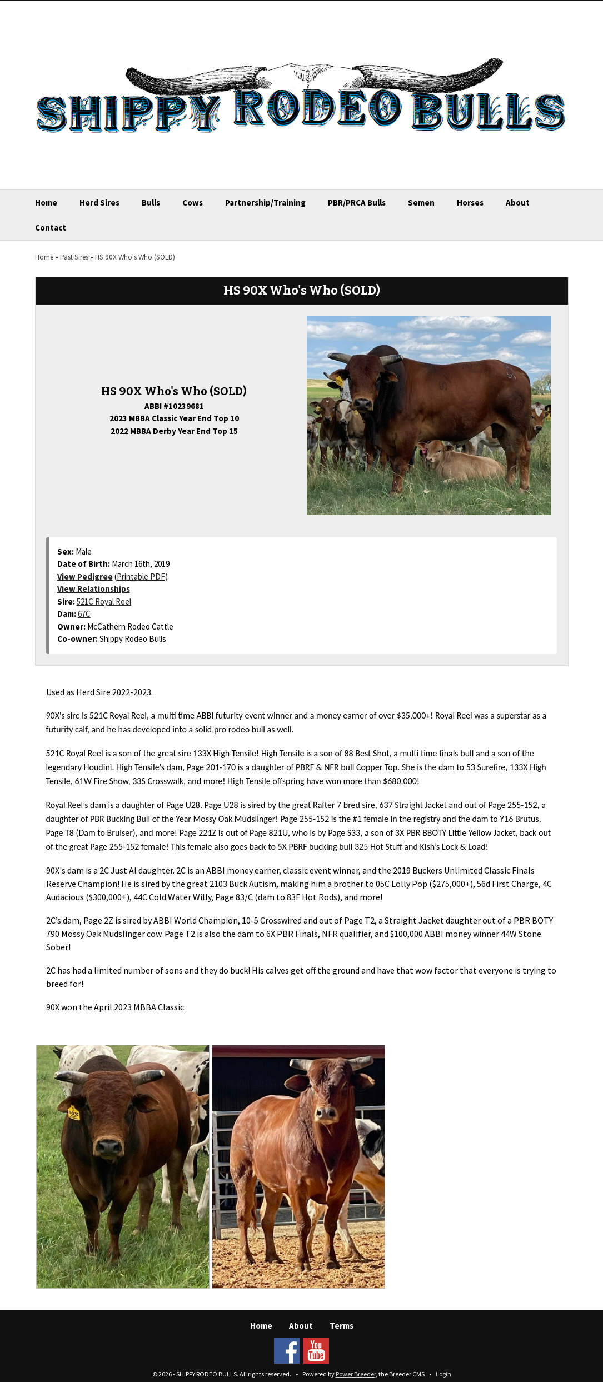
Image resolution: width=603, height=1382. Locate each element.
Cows (192, 202)
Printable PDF (141, 576)
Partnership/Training (265, 202)
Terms (341, 1325)
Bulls (151, 202)
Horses (470, 202)
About (518, 202)
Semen (421, 202)
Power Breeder (356, 1374)
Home (46, 202)
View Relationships (93, 588)
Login (443, 1374)
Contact (50, 227)
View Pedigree (85, 576)
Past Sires (74, 257)
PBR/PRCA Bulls (357, 202)
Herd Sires (99, 202)
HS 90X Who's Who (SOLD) (135, 257)
